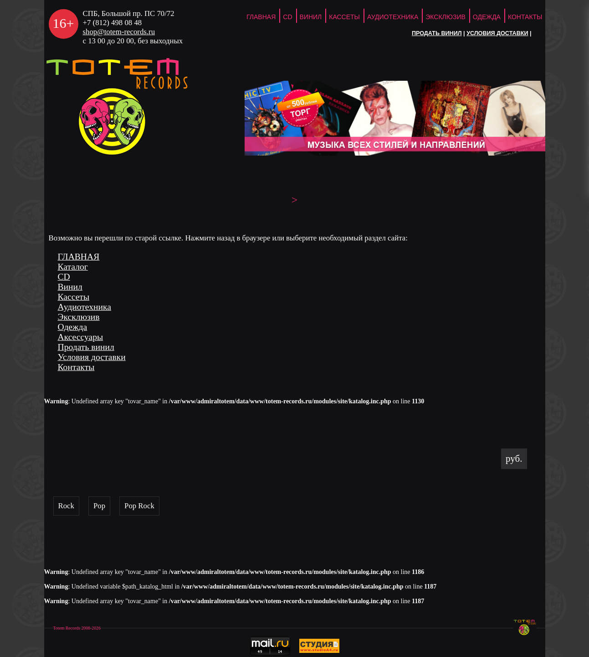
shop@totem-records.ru (119, 31)
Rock (66, 505)
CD (287, 17)
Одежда (487, 17)
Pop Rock (139, 505)
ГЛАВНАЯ (261, 17)
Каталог (73, 266)
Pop (99, 505)
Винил (311, 17)
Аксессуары (80, 337)
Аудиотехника (392, 17)
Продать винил (437, 33)
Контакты (525, 17)
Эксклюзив (445, 17)
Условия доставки (497, 33)
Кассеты (344, 17)
